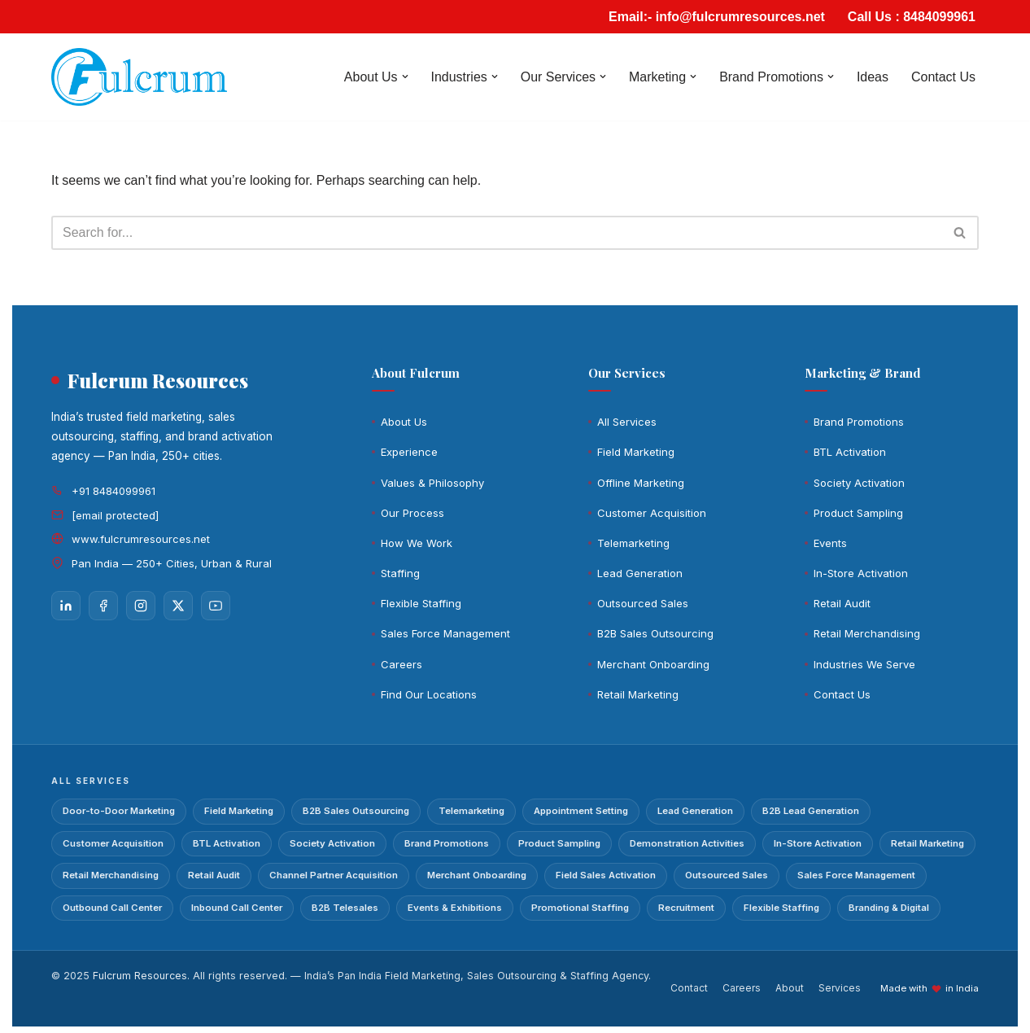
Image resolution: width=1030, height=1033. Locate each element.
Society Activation (859, 482)
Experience (409, 451)
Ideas (872, 77)
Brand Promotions (859, 421)
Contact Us (943, 77)
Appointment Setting (581, 810)
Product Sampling (858, 512)
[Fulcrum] (139, 77)
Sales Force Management (445, 634)
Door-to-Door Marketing (119, 810)
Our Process (412, 512)
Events (830, 542)
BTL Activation (850, 451)
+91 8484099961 (113, 490)
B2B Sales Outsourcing (655, 634)
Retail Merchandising (867, 634)
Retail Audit (842, 603)
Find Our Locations (429, 694)
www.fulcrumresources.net (141, 538)
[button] (404, 76)
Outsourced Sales (642, 603)
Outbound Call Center (112, 907)
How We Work (416, 542)
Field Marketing (635, 451)
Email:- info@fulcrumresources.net (716, 17)
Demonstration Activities (687, 843)
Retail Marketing (638, 694)
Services (839, 989)
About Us (404, 421)
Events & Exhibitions (455, 907)
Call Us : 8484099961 (911, 17)
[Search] (496, 233)
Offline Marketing (640, 482)
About (789, 989)
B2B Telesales (345, 907)
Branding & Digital (889, 907)
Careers (401, 664)
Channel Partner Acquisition (333, 875)
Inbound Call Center (236, 907)
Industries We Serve (864, 664)
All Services (627, 421)
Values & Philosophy (432, 482)
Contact (689, 989)
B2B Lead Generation (810, 810)
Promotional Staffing (580, 907)
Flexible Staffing (421, 603)
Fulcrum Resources (140, 976)
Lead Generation (640, 573)
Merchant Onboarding (653, 664)
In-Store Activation (861, 573)
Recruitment (686, 907)
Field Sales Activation (606, 875)
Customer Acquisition (651, 512)
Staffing (400, 573)
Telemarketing (633, 542)
